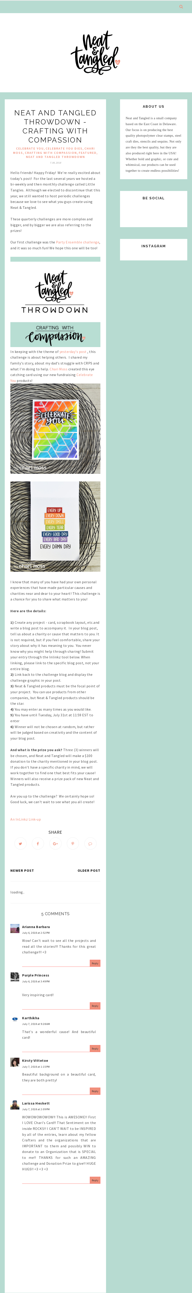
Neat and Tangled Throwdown (55, 157)
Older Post (89, 870)
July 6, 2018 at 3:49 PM (36, 981)
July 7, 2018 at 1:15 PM (36, 1066)
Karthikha (30, 1018)
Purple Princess (35, 975)
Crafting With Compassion (51, 153)
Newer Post (22, 870)
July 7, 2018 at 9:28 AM (36, 1024)
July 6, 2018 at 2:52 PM (36, 932)
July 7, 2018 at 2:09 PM (36, 1109)
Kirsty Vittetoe (35, 1060)
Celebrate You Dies (64, 148)
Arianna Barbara (36, 926)
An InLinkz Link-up (25, 819)
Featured (88, 153)
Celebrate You (30, 148)
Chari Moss (58, 369)
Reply (95, 963)
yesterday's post (74, 351)
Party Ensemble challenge (77, 242)
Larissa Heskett (36, 1103)
